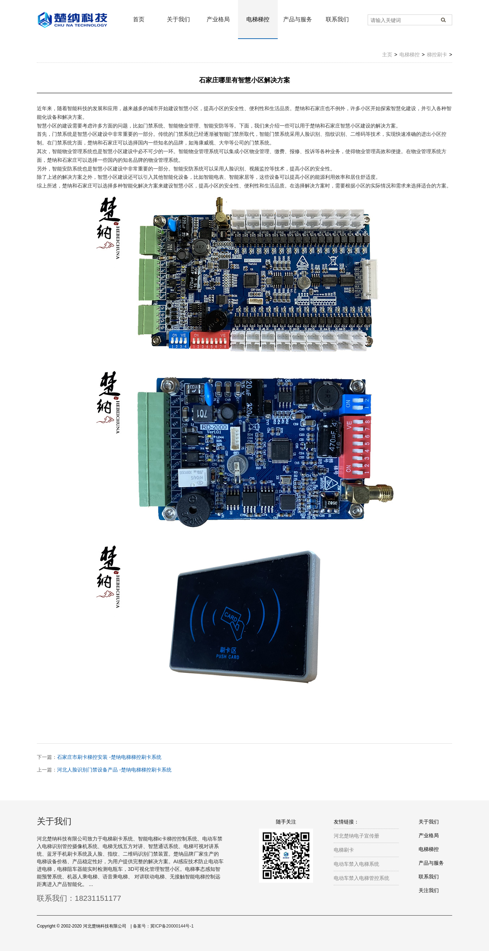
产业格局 (218, 19)
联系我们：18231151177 (79, 898)
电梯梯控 (257, 19)
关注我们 (429, 890)
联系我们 (337, 19)
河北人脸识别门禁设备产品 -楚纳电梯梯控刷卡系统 (114, 770)
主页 (387, 54)
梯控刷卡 (437, 54)
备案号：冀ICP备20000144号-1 (163, 926)
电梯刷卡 (344, 850)
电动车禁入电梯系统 (356, 864)
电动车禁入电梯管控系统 (361, 878)
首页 (138, 19)
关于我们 (178, 19)
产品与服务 (297, 19)
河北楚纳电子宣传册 (356, 836)
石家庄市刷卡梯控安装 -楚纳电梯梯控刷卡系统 (109, 757)
